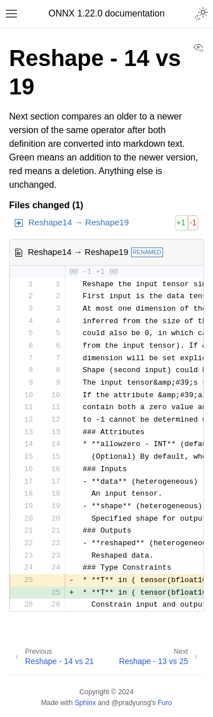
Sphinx (84, 703)
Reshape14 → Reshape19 (78, 222)
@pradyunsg (131, 703)
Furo (165, 703)
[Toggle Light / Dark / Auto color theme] (201, 13)
